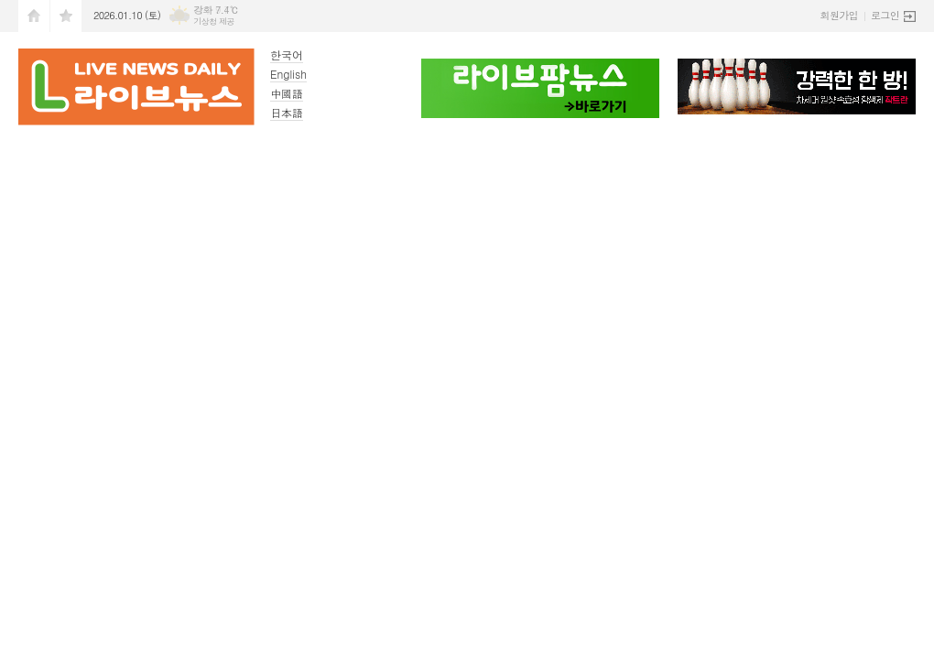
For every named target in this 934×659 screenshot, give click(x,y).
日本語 (286, 112)
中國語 (286, 93)
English (288, 73)
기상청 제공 (213, 21)
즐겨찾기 (65, 16)
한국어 (286, 54)
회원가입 (839, 15)
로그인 (885, 15)
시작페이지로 (33, 16)
